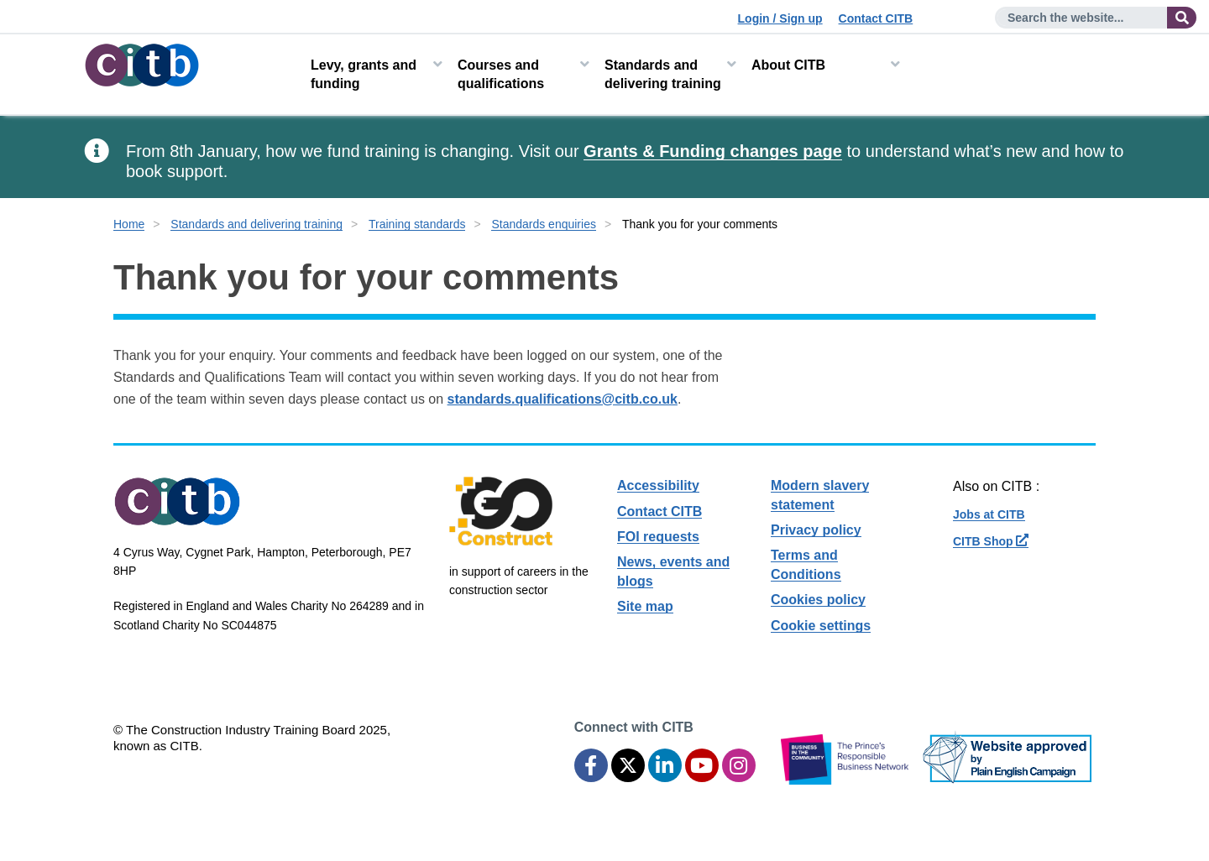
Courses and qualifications (501, 74)
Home (128, 224)
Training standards (417, 224)
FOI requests (658, 537)
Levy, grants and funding (363, 74)
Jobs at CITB (989, 514)
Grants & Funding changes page (713, 151)
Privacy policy (816, 530)
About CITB (788, 65)
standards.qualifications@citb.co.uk (562, 399)
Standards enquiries (543, 224)
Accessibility (658, 485)
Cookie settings (821, 625)
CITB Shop (990, 541)
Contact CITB (876, 18)
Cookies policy (818, 599)
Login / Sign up (780, 18)
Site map (645, 606)
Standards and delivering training (662, 74)
